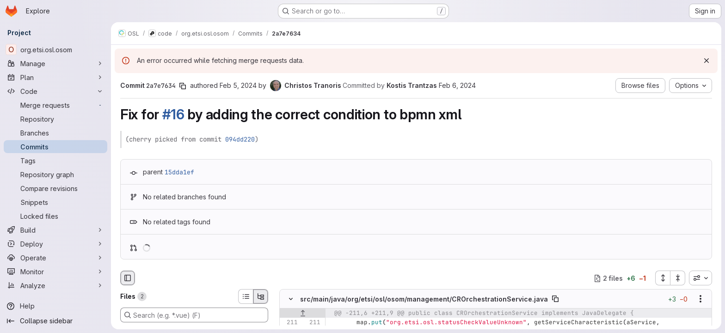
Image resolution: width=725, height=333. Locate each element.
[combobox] (700, 278)
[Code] (55, 91)
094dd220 (240, 139)
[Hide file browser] (127, 278)
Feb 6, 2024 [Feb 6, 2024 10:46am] (457, 85)
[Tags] (55, 160)
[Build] (55, 229)
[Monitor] (55, 271)
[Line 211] (290, 322)
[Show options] (700, 299)
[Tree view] (260, 296)
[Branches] (55, 132)
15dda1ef (179, 172)
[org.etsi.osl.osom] (55, 49)
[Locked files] (55, 216)
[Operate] (55, 257)
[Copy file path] (555, 299)
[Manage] (55, 63)
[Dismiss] (706, 60)
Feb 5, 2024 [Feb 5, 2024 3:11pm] (238, 85)
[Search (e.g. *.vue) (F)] (194, 315)
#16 (173, 114)
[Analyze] (55, 285)
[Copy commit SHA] (182, 86)
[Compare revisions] (55, 188)
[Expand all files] (662, 278)
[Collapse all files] (677, 278)
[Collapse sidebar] (55, 320)
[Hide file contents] (290, 299)
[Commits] (55, 146)
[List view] (245, 296)
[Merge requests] (55, 105)
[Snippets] (55, 202)
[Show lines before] (303, 313)
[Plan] (55, 77)
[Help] (55, 306)
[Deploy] (55, 243)
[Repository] (55, 118)
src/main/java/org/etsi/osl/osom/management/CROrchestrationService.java (424, 299)
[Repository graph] (55, 174)
